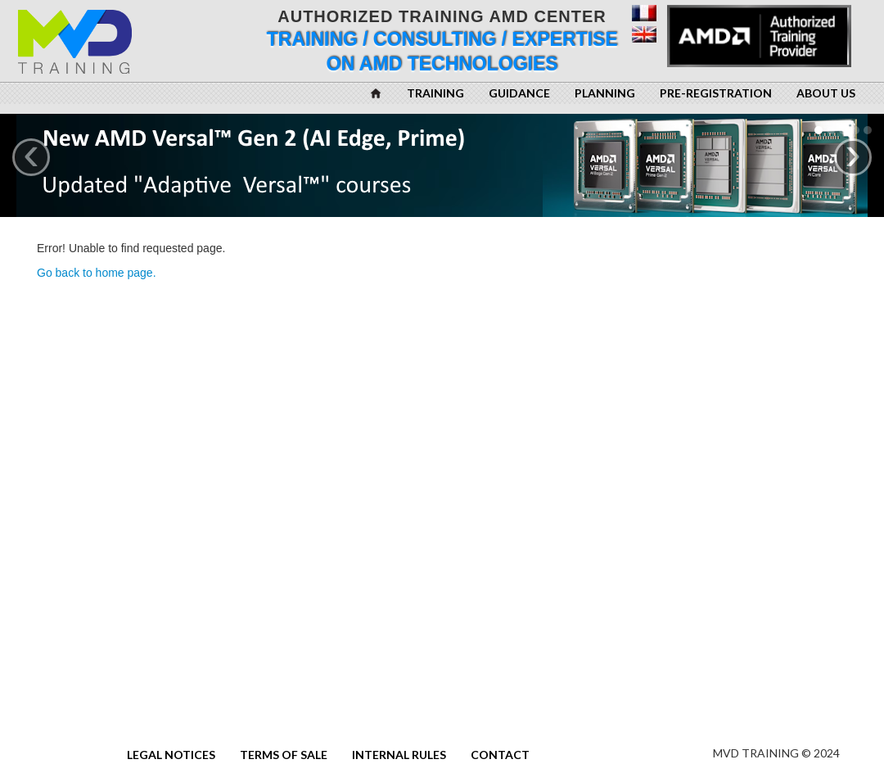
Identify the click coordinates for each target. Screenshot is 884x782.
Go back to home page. (96, 272)
